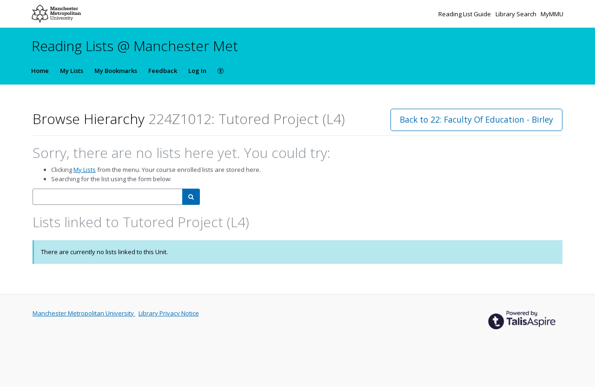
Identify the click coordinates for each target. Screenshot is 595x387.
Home (40, 70)
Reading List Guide (465, 14)
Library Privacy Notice (169, 313)
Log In (197, 70)
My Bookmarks (115, 70)
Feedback (162, 70)
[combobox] (108, 197)
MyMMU (552, 14)
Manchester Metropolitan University (84, 313)
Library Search (517, 14)
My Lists (71, 70)
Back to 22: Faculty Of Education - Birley (476, 119)
